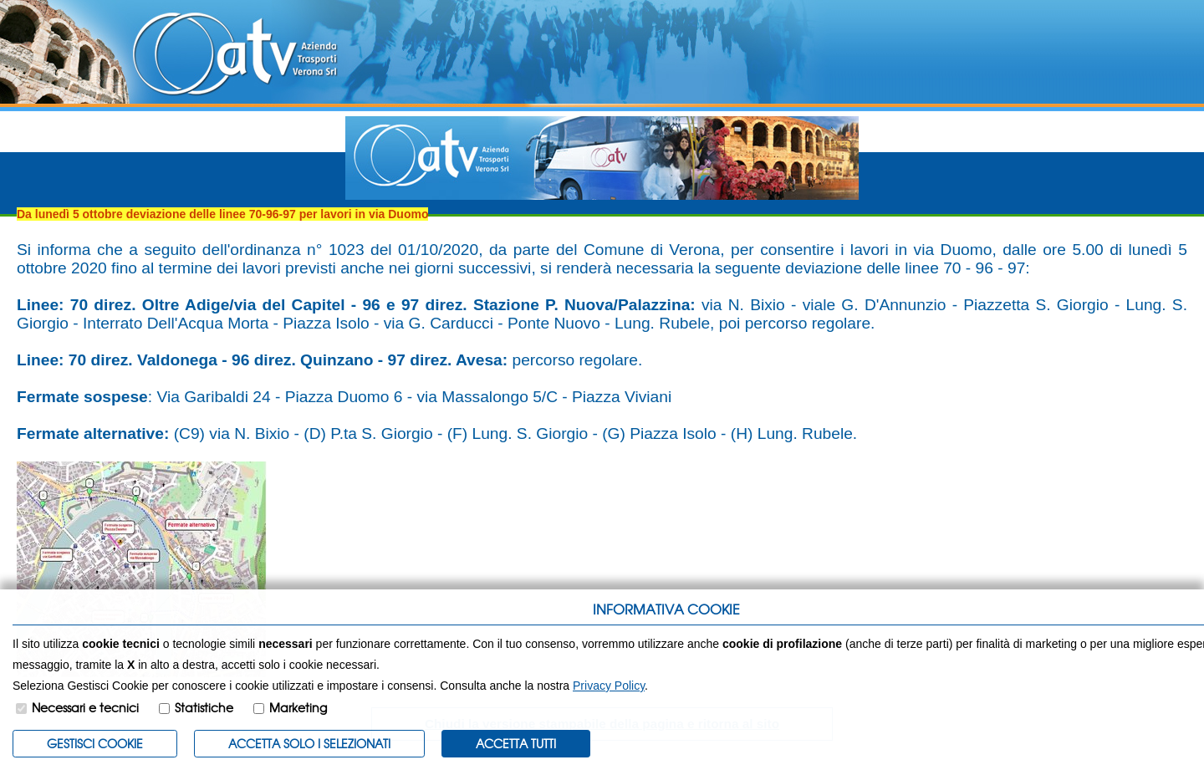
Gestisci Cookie (95, 743)
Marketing (298, 707)
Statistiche (204, 707)
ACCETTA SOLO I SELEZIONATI (309, 743)
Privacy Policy (609, 685)
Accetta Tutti (516, 743)
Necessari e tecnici (85, 707)
